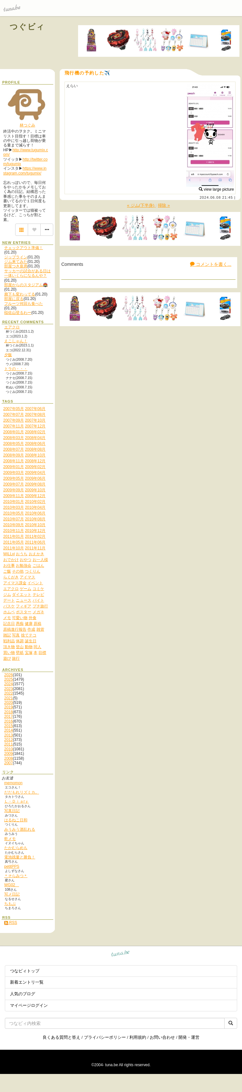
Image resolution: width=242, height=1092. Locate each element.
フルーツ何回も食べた (23, 303)
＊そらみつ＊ (15, 876)
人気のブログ (22, 993)
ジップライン (15, 257)
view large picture (216, 189)
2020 (8, 702)
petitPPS (11, 866)
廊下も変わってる (19, 294)
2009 (8, 753)
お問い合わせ (162, 1037)
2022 (8, 693)
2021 (8, 698)
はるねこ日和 (15, 820)
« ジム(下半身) (141, 205)
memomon (13, 783)
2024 (8, 684)
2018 (8, 712)
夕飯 (8, 355)
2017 (8, 716)
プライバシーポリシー (105, 1037)
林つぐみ (27, 125)
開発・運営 (188, 1037)
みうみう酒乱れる (19, 829)
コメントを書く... (210, 264)
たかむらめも (15, 848)
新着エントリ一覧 (27, 982)
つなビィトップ (24, 970)
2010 (8, 749)
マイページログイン (29, 1005)
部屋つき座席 (15, 266)
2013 (8, 735)
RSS (10, 922)
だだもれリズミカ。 (21, 792)
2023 (8, 688)
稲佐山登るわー (17, 312)
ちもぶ (10, 903)
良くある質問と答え (61, 1037)
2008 (8, 758)
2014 (8, 730)
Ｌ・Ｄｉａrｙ (16, 801)
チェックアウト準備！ (23, 247)
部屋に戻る (14, 298)
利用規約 (137, 1037)
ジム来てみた (15, 261)
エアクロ (12, 327)
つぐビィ (27, 26)
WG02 (11, 885)
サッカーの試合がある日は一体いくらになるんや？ (27, 273)
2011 (8, 744)
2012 (8, 739)
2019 (8, 707)
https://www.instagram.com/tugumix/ (24, 170)
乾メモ (10, 839)
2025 (8, 679)
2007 (8, 763)
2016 (8, 721)
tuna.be (120, 954)
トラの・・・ (15, 368)
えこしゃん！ (15, 341)
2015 (8, 726)
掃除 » (164, 205)
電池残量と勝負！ (19, 857)
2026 (8, 675)
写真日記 (12, 810)
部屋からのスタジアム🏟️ (26, 285)
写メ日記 (12, 894)
